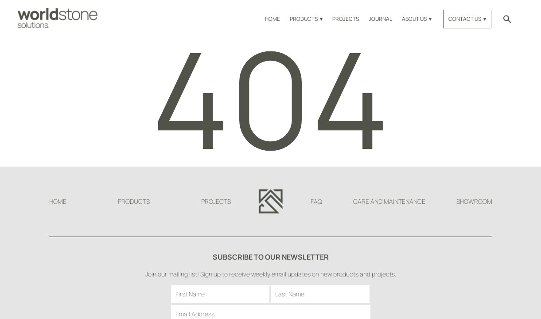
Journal (380, 19)
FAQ (316, 201)
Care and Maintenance (389, 201)
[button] (507, 19)
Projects (345, 19)
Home (272, 19)
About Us (414, 19)
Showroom (474, 201)
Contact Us (464, 19)
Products (304, 19)
